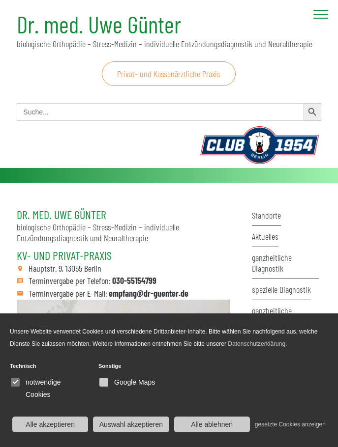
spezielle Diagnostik (281, 289)
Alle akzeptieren (50, 424)
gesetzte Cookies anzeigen (290, 424)
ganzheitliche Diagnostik (272, 263)
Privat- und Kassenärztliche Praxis (168, 73)
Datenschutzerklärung (256, 343)
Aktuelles (265, 236)
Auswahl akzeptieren (131, 424)
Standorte (266, 215)
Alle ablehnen (212, 424)
